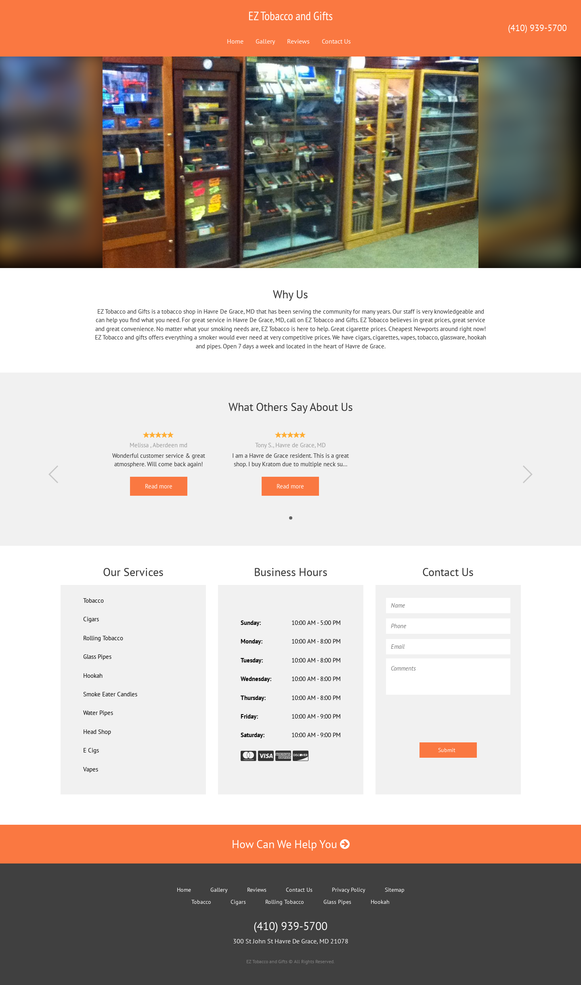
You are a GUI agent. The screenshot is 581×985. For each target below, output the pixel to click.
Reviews (298, 41)
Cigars (91, 619)
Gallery (265, 41)
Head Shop (97, 732)
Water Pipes (98, 713)
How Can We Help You (291, 843)
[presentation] (447, 714)
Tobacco (93, 600)
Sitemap (395, 889)
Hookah (380, 901)
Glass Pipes (97, 656)
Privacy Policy (348, 889)
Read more (158, 486)
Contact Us (336, 41)
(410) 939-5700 (537, 28)
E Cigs (91, 750)
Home (235, 41)
